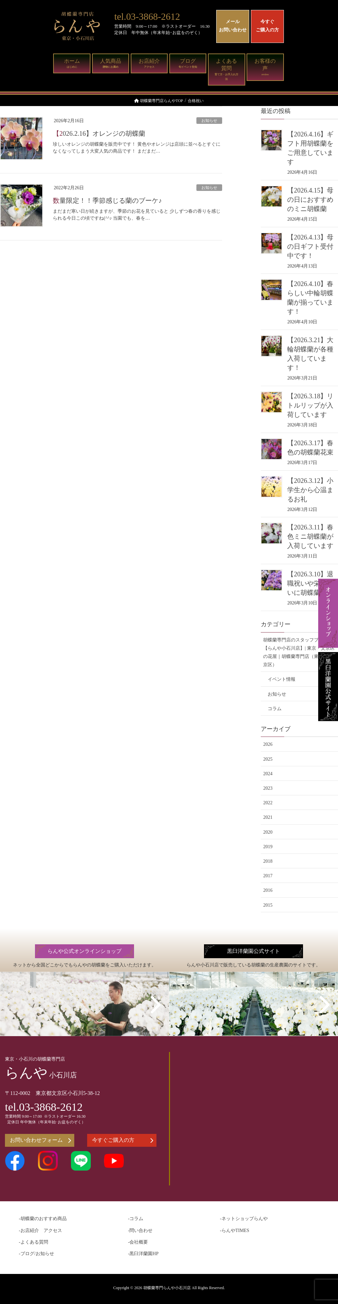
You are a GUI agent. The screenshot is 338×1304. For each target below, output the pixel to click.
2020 (267, 832)
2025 (267, 759)
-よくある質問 (33, 1242)
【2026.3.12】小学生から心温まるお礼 (310, 490)
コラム (275, 708)
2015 (267, 905)
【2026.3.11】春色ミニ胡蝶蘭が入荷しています (310, 536)
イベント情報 (281, 679)
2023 (267, 788)
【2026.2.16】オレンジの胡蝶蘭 (99, 133)
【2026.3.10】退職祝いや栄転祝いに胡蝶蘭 (310, 583)
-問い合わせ (140, 1230)
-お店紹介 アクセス (40, 1230)
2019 (267, 846)
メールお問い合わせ (233, 25)
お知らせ (209, 120)
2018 (267, 861)
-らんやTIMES (234, 1230)
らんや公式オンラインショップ (84, 951)
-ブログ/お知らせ (36, 1253)
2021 (267, 817)
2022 (267, 802)
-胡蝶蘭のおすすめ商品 (43, 1218)
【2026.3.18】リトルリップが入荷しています (310, 405)
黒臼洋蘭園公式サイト (253, 951)
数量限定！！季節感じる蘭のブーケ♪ (107, 200)
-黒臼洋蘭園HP (143, 1253)
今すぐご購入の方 (267, 25)
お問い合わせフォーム (40, 1140)
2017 (267, 875)
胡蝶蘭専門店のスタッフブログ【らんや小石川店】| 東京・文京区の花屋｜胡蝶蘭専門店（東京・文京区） (298, 652)
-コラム (136, 1218)
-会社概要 (138, 1242)
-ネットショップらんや (244, 1218)
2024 (267, 773)
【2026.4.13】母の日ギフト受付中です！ (310, 246)
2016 (267, 890)
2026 (267, 744)
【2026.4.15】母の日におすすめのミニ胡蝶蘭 (310, 199)
